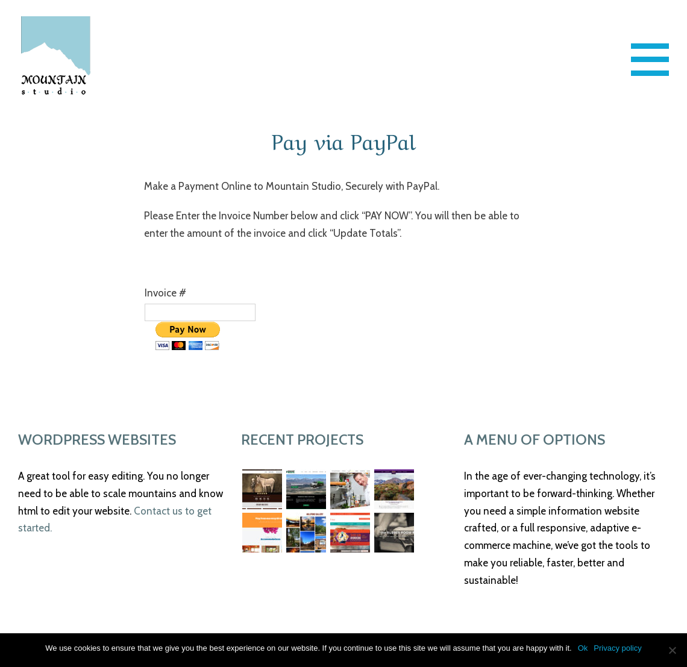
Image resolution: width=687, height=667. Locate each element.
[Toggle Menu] (650, 59)
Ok (583, 648)
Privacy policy (617, 648)
